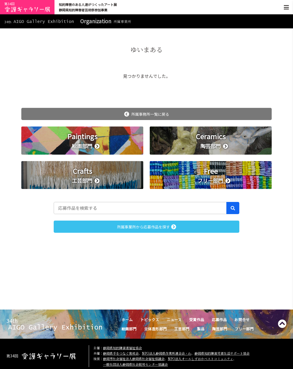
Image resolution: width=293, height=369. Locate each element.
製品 (201, 328)
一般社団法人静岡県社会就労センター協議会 (135, 364)
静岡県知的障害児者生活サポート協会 (222, 353)
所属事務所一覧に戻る (146, 114)
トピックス (149, 319)
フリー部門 (244, 328)
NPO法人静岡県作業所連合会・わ (166, 353)
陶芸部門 (219, 328)
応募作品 (219, 319)
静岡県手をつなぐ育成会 (121, 353)
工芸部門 (181, 328)
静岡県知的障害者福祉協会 (122, 347)
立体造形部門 (155, 328)
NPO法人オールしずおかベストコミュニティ (200, 358)
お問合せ (242, 319)
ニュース (174, 319)
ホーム (127, 319)
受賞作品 (196, 319)
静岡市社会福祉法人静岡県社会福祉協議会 (134, 358)
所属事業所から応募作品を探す (146, 227)
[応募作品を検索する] (140, 208)
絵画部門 (129, 328)
